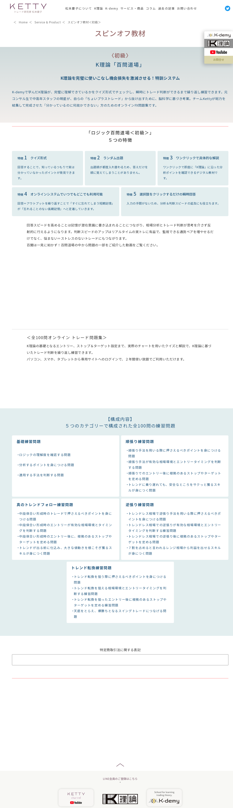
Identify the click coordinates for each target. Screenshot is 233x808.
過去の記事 (166, 8)
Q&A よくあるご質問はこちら (120, 668)
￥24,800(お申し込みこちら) (121, 692)
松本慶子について (78, 8)
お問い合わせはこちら (120, 716)
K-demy (111, 8)
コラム (151, 8)
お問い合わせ (187, 8)
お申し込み (120, 786)
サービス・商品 (132, 8)
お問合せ (218, 59)
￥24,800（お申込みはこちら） (200, 130)
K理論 (98, 8)
